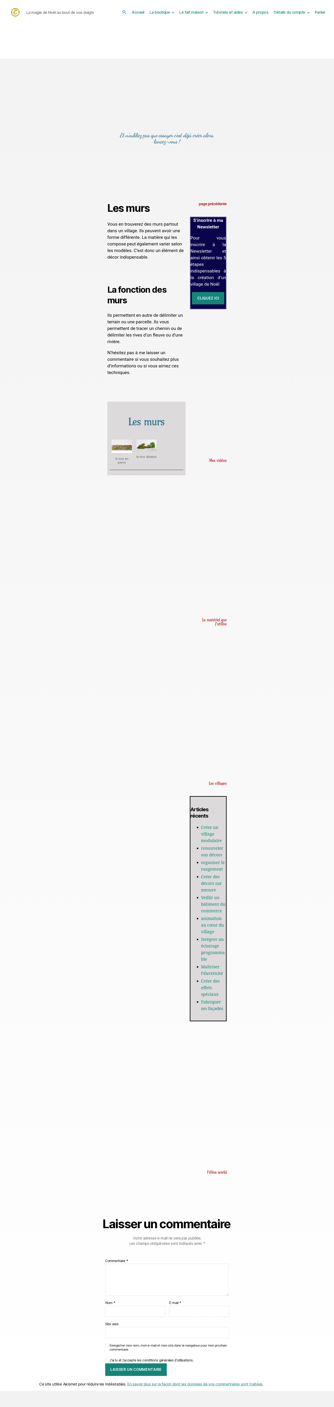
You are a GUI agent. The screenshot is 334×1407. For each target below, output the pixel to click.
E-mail (175, 1319)
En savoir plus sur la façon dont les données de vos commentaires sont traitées (194, 1400)
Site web (112, 1340)
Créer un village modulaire (212, 837)
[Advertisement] (208, 381)
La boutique (160, 14)
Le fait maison (191, 14)
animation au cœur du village (213, 941)
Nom (110, 1319)
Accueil (138, 14)
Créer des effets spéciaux (211, 1004)
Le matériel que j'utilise (214, 625)
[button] (124, 14)
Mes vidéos (218, 463)
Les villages (218, 786)
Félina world (217, 1188)
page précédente (213, 207)
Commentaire (116, 1277)
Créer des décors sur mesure (212, 893)
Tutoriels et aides (228, 14)
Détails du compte (289, 14)
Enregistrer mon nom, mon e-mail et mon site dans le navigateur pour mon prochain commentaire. (168, 1364)
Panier (320, 14)
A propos (260, 14)
